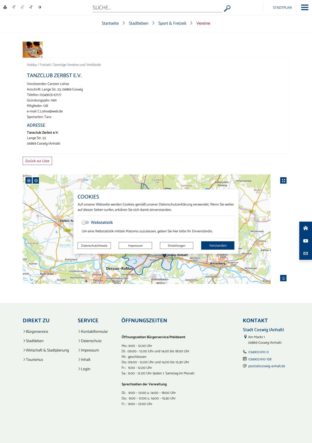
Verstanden (218, 245)
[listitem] (46, 331)
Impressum (135, 245)
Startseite (110, 23)
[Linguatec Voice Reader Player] (5, 7)
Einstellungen (176, 245)
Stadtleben (138, 23)
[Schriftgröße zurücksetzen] (22, 7)
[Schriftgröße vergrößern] (31, 7)
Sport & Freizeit (172, 23)
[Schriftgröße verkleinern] (13, 7)
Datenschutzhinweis (94, 245)
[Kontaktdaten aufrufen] (305, 253)
